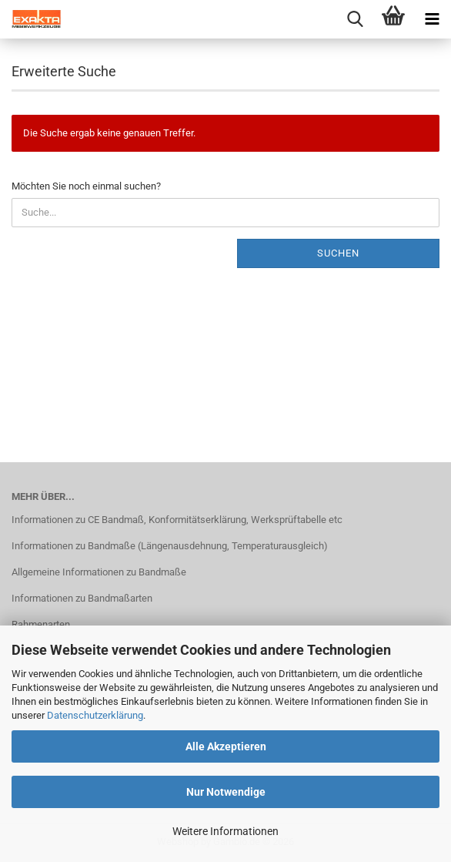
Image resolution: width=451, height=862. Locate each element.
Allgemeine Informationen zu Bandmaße (99, 572)
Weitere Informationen (225, 831)
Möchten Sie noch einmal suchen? (86, 186)
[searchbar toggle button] (355, 19)
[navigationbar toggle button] (432, 19)
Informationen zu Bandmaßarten (82, 598)
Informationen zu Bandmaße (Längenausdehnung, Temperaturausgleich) (170, 546)
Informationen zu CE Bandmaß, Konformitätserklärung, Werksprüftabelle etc (177, 519)
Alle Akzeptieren (225, 746)
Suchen (338, 253)
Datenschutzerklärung (95, 715)
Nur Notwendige (226, 792)
